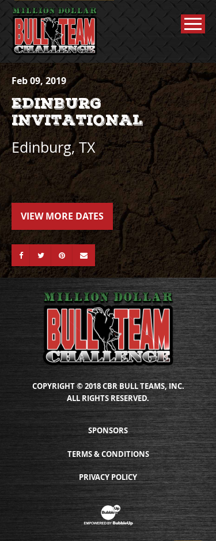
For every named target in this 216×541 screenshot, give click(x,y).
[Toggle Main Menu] (193, 23)
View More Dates (62, 216)
